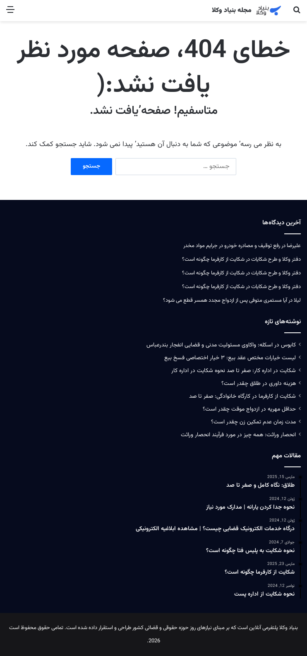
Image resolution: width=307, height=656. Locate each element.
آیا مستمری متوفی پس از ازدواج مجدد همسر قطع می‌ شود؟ (225, 300)
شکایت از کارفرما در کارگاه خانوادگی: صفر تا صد (242, 396)
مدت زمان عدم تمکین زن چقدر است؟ (253, 422)
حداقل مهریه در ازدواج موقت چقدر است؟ (249, 409)
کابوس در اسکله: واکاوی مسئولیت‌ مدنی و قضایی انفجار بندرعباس (221, 345)
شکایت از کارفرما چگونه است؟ (213, 259)
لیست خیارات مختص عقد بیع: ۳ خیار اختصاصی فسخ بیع (230, 357)
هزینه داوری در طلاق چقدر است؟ (258, 383)
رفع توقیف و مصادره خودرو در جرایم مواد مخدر (231, 246)
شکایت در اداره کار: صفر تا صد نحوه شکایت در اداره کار (233, 370)
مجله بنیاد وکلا (232, 10)
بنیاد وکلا (288, 628)
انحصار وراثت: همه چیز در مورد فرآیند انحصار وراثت (238, 434)
